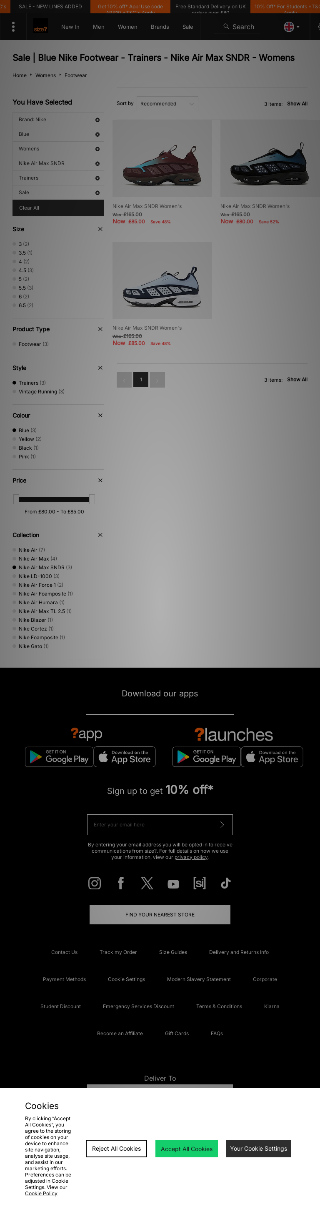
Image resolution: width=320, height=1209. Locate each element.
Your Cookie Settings (258, 1148)
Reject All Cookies (116, 1148)
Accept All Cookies (186, 1148)
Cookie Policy (41, 1193)
